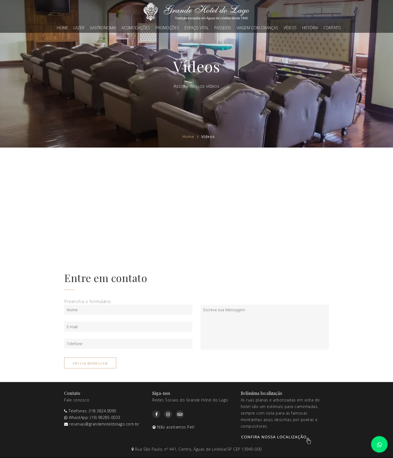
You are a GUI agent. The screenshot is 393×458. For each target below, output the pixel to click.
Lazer (78, 27)
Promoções (167, 27)
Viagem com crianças (257, 27)
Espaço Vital (196, 27)
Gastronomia (103, 27)
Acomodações (135, 27)
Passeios (222, 27)
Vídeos (290, 27)
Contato (332, 27)
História (310, 27)
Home (62, 27)
